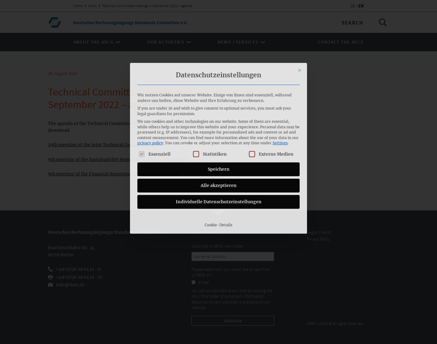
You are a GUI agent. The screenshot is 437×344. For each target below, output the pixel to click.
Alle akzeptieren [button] (219, 141)
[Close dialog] (300, 26)
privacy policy (150, 99)
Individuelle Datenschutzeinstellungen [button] (219, 158)
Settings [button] (280, 99)
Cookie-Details (218, 181)
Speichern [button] (219, 125)
